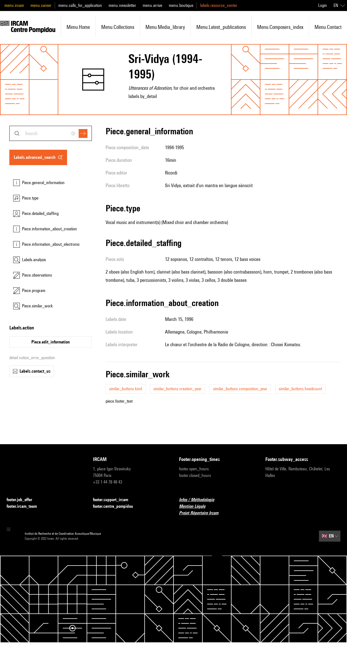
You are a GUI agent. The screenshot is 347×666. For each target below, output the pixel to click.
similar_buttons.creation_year (177, 388)
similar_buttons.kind (125, 388)
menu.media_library (165, 27)
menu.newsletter (122, 5)
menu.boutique (181, 5)
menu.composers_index (280, 27)
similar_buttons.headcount (300, 388)
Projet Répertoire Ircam (202, 513)
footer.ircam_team (25, 506)
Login (322, 5)
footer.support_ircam (114, 500)
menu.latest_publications (221, 27)
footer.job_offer (23, 500)
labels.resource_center (218, 5)
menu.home (78, 27)
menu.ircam (14, 5)
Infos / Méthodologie (200, 500)
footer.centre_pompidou (116, 506)
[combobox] (50, 133)
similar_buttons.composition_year (240, 388)
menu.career (41, 5)
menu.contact (328, 27)
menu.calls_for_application (80, 5)
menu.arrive (152, 5)
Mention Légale (195, 506)
